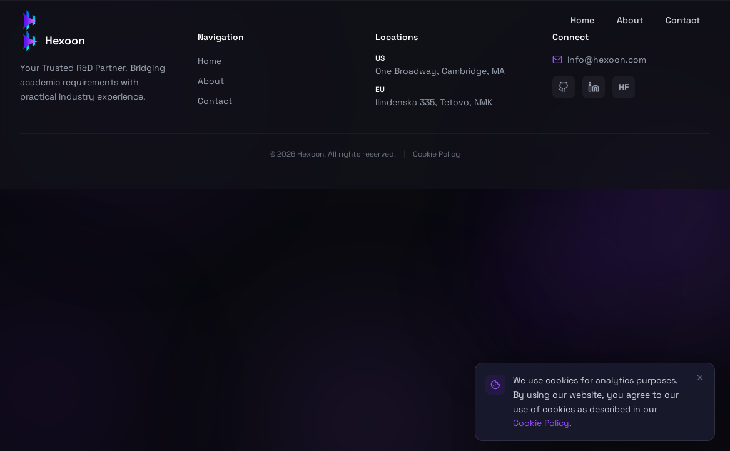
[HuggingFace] (623, 87)
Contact (683, 20)
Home (582, 20)
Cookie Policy (436, 154)
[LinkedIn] (593, 87)
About (630, 20)
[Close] (700, 377)
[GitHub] (563, 87)
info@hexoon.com (599, 59)
